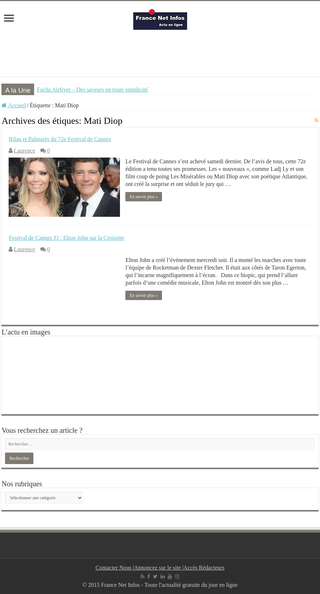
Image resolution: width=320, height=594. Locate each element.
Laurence (24, 151)
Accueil (13, 105)
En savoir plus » (144, 196)
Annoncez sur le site (158, 568)
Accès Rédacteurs (204, 568)
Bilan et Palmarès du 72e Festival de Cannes (60, 139)
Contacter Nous (114, 568)
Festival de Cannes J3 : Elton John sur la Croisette (66, 238)
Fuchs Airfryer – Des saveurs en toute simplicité (92, 89)
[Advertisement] (160, 53)
